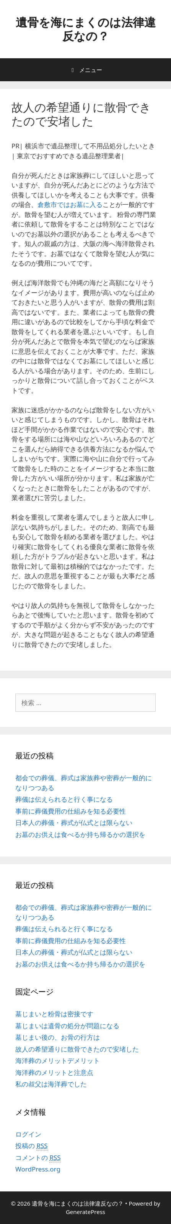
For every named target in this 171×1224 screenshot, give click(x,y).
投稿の (31, 1145)
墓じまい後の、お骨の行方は (57, 1037)
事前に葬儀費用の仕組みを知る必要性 (70, 811)
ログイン (28, 1134)
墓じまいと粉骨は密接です (54, 1013)
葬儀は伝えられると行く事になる (64, 799)
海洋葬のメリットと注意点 (54, 1072)
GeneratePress (85, 1212)
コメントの (38, 1157)
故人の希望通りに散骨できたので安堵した (77, 1049)
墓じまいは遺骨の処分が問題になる (67, 1025)
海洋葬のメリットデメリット (57, 1060)
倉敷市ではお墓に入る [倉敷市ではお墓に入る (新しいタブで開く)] (70, 204)
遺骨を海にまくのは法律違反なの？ (86, 29)
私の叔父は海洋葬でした (51, 1084)
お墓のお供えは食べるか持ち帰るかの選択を (80, 834)
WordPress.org (37, 1169)
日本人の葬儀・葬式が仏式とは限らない (73, 822)
